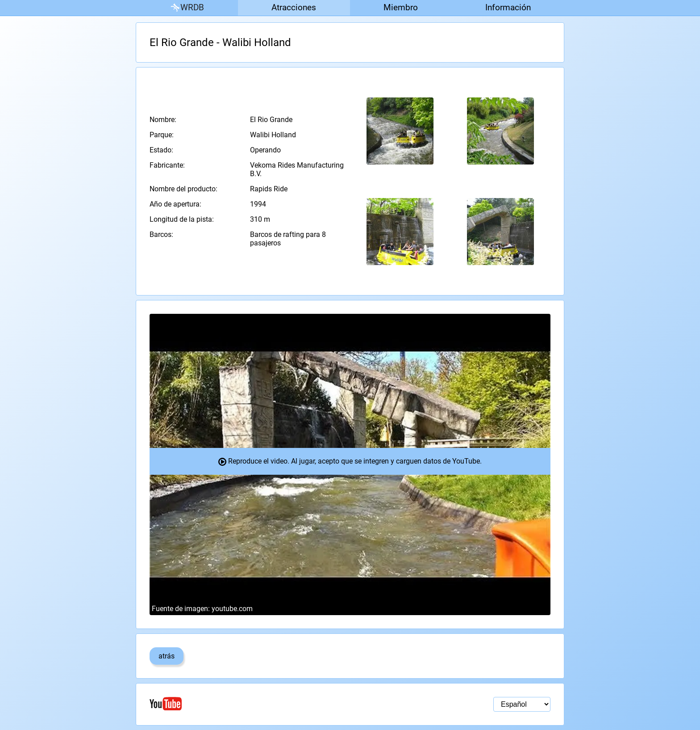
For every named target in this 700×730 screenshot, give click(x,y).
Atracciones (293, 7)
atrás (166, 656)
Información (508, 7)
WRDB (186, 7)
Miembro (400, 7)
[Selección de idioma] (521, 704)
